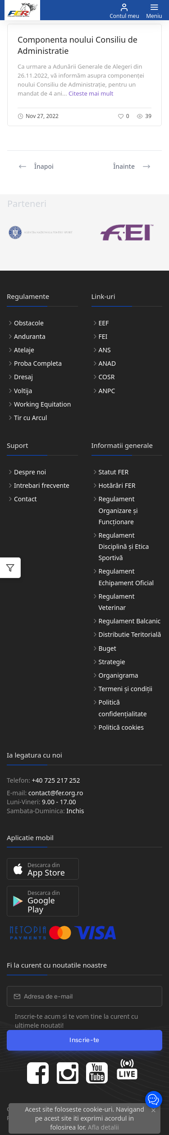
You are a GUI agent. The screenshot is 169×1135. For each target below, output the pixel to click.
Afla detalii (103, 1127)
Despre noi (30, 472)
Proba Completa (38, 363)
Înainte (132, 166)
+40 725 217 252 (56, 780)
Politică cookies (121, 727)
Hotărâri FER (117, 485)
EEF (104, 323)
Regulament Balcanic (130, 621)
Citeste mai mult (91, 93)
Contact (25, 499)
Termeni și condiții (126, 688)
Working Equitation (42, 404)
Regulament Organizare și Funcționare (118, 510)
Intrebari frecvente (41, 485)
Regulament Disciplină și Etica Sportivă (124, 546)
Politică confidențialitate (123, 708)
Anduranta (30, 336)
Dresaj (23, 376)
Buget (107, 648)
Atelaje (24, 350)
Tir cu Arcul (30, 417)
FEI (103, 336)
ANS (105, 350)
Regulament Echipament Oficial (126, 577)
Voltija (23, 390)
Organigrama (118, 675)
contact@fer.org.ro (55, 793)
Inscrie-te (84, 1040)
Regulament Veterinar (117, 602)
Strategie (112, 661)
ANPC (107, 390)
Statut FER (114, 472)
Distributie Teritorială (130, 634)
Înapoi (36, 166)
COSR (107, 376)
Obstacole (29, 323)
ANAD (107, 363)
